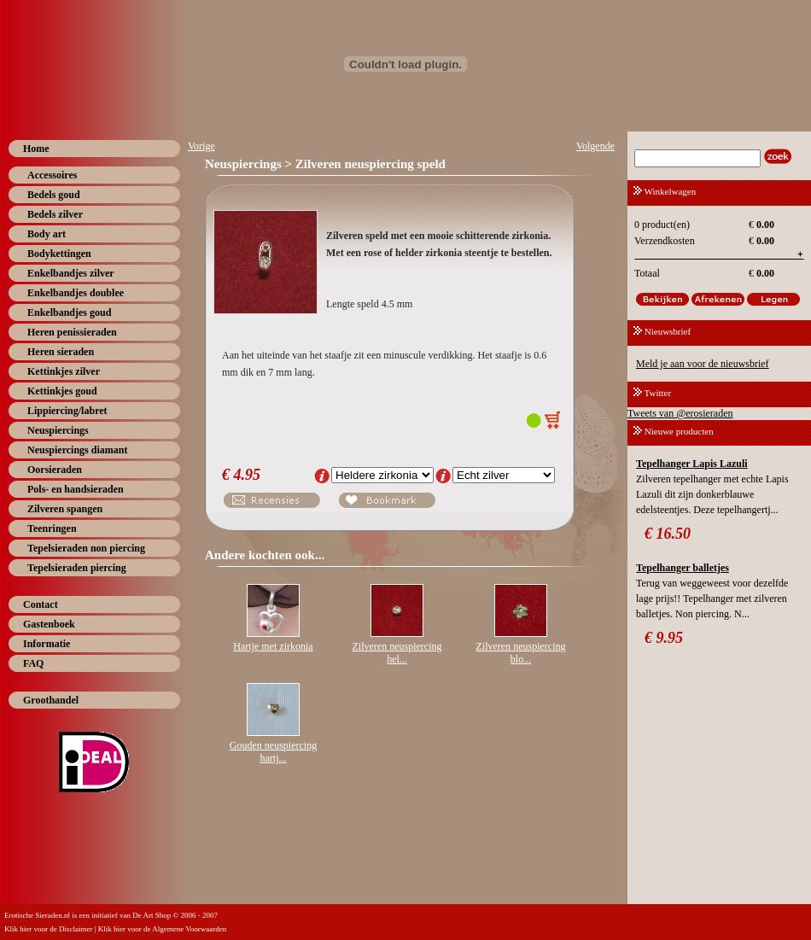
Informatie (46, 644)
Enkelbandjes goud (69, 312)
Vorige (201, 146)
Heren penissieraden (72, 332)
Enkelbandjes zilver (70, 273)
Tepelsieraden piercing (76, 568)
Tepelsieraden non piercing (86, 548)
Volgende (595, 146)
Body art (46, 234)
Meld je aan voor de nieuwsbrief (702, 364)
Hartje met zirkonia (272, 646)
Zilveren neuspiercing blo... (521, 652)
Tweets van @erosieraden (680, 413)
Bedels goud (53, 195)
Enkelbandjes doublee (75, 293)
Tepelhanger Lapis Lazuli (692, 464)
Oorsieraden (54, 470)
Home (36, 149)
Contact (40, 604)
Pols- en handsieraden (75, 489)
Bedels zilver (55, 214)
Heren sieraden (60, 352)
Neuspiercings (58, 430)
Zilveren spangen (64, 509)
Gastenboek (49, 624)
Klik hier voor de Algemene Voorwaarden (162, 929)
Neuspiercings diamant (77, 450)
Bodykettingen (59, 254)
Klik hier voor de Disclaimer (48, 929)
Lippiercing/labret (67, 411)
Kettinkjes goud (62, 391)
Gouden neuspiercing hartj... (273, 751)
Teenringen (52, 528)
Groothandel (51, 700)
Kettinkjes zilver (63, 371)
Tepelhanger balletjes (682, 568)
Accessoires (52, 175)
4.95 (247, 474)
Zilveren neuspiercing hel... (397, 652)
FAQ (33, 663)
